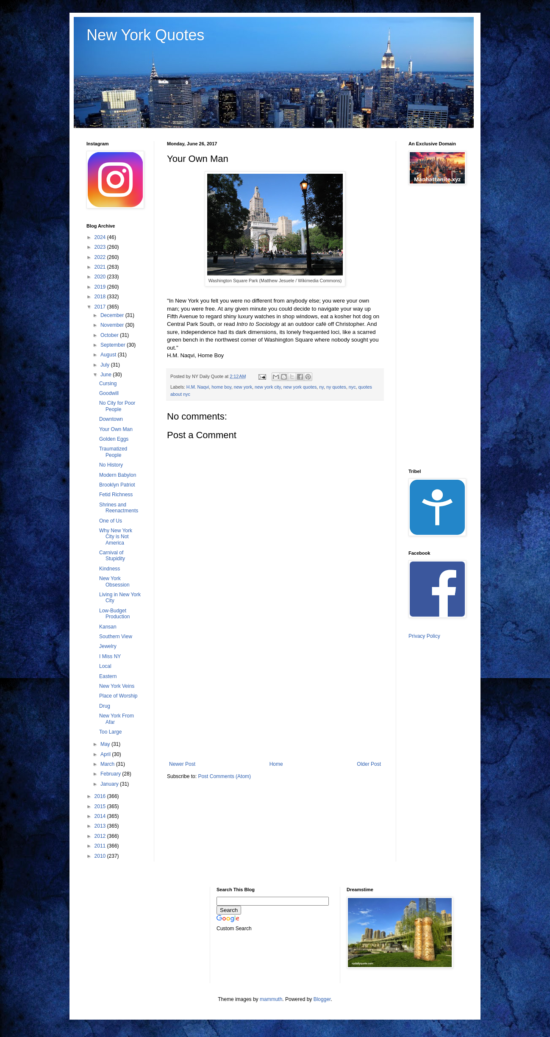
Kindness (109, 569)
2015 (100, 806)
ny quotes (336, 386)
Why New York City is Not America (115, 537)
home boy (221, 386)
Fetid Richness (116, 495)
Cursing (108, 383)
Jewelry (108, 646)
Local (105, 666)
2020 (100, 277)
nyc (352, 386)
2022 (100, 257)
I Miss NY (110, 656)
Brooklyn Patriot (117, 485)
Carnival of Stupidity (112, 556)
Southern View (115, 636)
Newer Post (182, 764)
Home (276, 764)
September (113, 345)
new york (243, 386)
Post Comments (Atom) (224, 776)
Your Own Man (116, 429)
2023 (100, 247)
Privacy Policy (424, 636)
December (112, 315)
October (110, 335)
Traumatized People (113, 452)
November (112, 325)
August (109, 355)
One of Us (110, 521)
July (105, 365)
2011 (100, 846)
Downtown (111, 419)
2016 (100, 796)
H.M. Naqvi (197, 386)
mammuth (271, 999)
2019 (100, 287)
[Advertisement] (275, 691)
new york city (268, 386)
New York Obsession (114, 581)
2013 (100, 826)
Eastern (108, 676)
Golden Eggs (113, 439)
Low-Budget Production (114, 614)
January (110, 784)
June (106, 375)
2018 (100, 297)
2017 (100, 307)
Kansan (108, 627)
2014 (100, 816)
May (105, 744)
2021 (100, 267)
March (108, 764)
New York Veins (116, 686)
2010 (100, 856)
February (111, 774)
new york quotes (300, 386)
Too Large (110, 732)
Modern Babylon (117, 475)
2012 (100, 836)
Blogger (322, 999)
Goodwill (109, 393)
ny (321, 386)
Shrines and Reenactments (118, 508)
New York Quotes (145, 35)
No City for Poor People (117, 406)
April (106, 754)
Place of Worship (118, 696)
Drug (104, 706)
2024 (100, 237)
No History (111, 465)
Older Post (369, 764)
